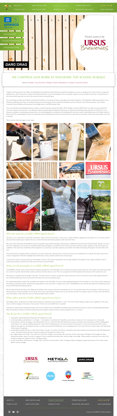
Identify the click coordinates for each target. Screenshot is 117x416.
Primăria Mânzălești (59, 83)
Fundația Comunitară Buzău (78, 83)
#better (31, 83)
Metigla (49, 83)
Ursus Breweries (40, 83)
